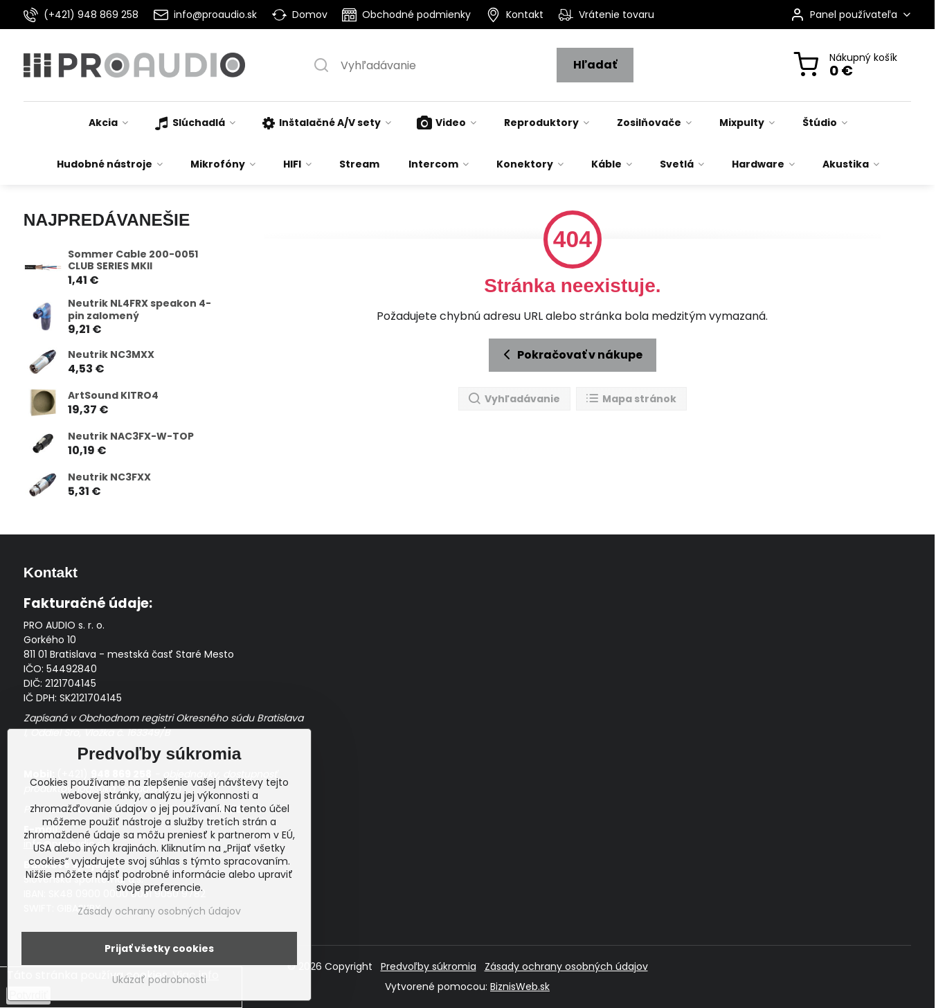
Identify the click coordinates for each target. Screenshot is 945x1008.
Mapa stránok (630, 399)
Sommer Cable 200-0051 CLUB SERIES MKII (133, 260)
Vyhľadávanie (513, 399)
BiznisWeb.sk (520, 986)
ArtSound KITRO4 (113, 395)
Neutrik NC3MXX (111, 354)
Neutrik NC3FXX (109, 477)
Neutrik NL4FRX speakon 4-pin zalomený (139, 309)
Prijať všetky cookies (159, 948)
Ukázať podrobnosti (159, 980)
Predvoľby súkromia (428, 966)
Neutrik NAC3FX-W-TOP (131, 436)
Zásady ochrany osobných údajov (566, 966)
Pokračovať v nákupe (570, 354)
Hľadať (595, 65)
